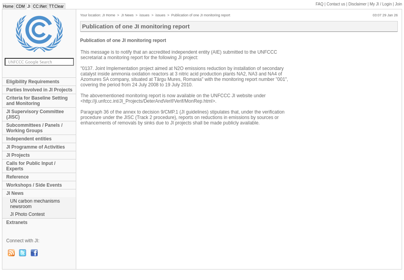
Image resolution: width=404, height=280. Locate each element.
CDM (20, 6)
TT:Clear (56, 6)
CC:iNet (40, 6)
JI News (15, 193)
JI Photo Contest (27, 214)
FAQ (320, 4)
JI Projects (18, 155)
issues (145, 15)
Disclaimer (357, 4)
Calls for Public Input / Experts (31, 166)
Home (8, 6)
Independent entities (29, 139)
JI (28, 6)
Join (398, 4)
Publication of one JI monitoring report (200, 15)
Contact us (336, 4)
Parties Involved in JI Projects (39, 90)
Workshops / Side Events (34, 185)
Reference (17, 177)
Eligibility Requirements (32, 81)
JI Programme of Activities (35, 147)
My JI (381, 4)
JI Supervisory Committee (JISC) (35, 114)
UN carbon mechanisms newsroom (35, 203)
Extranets (17, 222)
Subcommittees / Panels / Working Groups (34, 127)
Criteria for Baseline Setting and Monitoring (37, 100)
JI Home (108, 15)
